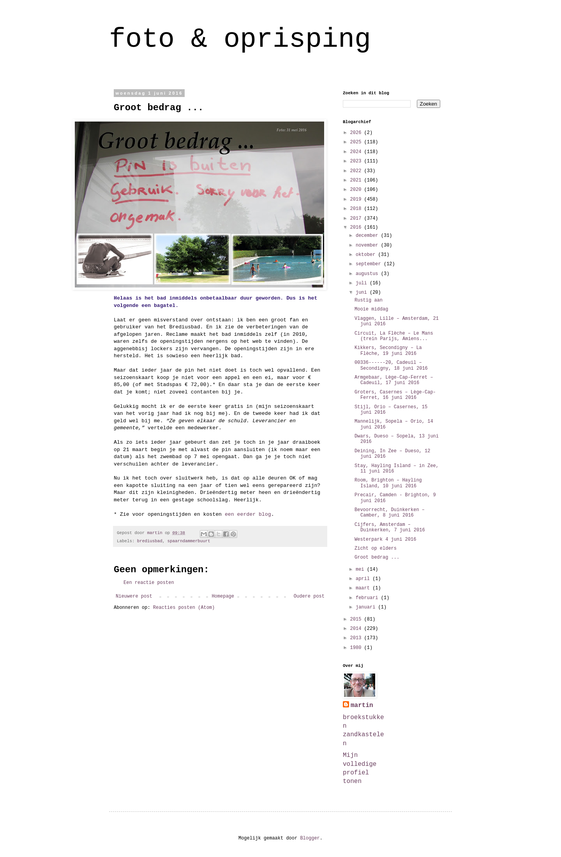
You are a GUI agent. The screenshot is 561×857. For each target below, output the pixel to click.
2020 (357, 189)
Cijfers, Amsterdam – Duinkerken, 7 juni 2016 (390, 527)
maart (364, 588)
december (368, 235)
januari (367, 607)
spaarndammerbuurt (189, 541)
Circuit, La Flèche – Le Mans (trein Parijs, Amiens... (394, 336)
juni (363, 292)
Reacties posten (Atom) (184, 607)
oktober (367, 254)
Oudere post (309, 596)
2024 (357, 152)
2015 (357, 619)
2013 (357, 638)
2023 (357, 161)
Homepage (223, 596)
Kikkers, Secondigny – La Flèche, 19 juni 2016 (388, 350)
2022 (357, 171)
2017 (357, 218)
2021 (357, 180)
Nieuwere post (134, 596)
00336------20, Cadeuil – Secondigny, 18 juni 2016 (391, 365)
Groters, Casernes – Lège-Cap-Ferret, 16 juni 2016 (395, 395)
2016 (357, 227)
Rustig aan (369, 300)
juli (363, 283)
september (370, 264)
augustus (368, 274)
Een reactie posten (148, 582)
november (368, 245)
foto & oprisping (240, 39)
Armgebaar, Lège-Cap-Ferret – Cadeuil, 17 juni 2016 (394, 380)
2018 (357, 209)
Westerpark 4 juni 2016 (385, 539)
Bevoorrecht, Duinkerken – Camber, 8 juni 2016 (390, 512)
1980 (357, 648)
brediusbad (149, 541)
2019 (357, 199)
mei (361, 569)
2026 (357, 133)
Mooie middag (371, 309)
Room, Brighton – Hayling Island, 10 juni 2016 (388, 483)
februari (368, 598)
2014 (357, 628)
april (364, 579)
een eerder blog (248, 514)
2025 (357, 142)
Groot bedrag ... (377, 557)
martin (362, 705)
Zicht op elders (376, 548)
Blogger (309, 838)
